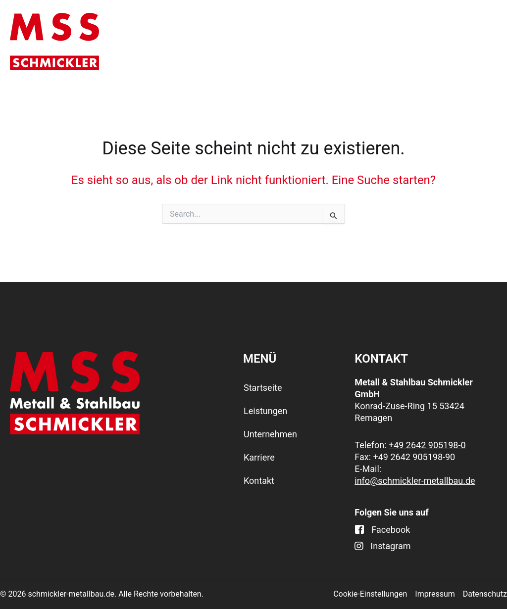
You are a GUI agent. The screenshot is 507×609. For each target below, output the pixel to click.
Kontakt (470, 41)
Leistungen (239, 41)
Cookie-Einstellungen (370, 594)
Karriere (409, 41)
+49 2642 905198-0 (427, 445)
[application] (264, 41)
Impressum (435, 594)
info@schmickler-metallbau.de (415, 480)
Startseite (162, 41)
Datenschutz (485, 594)
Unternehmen (330, 41)
